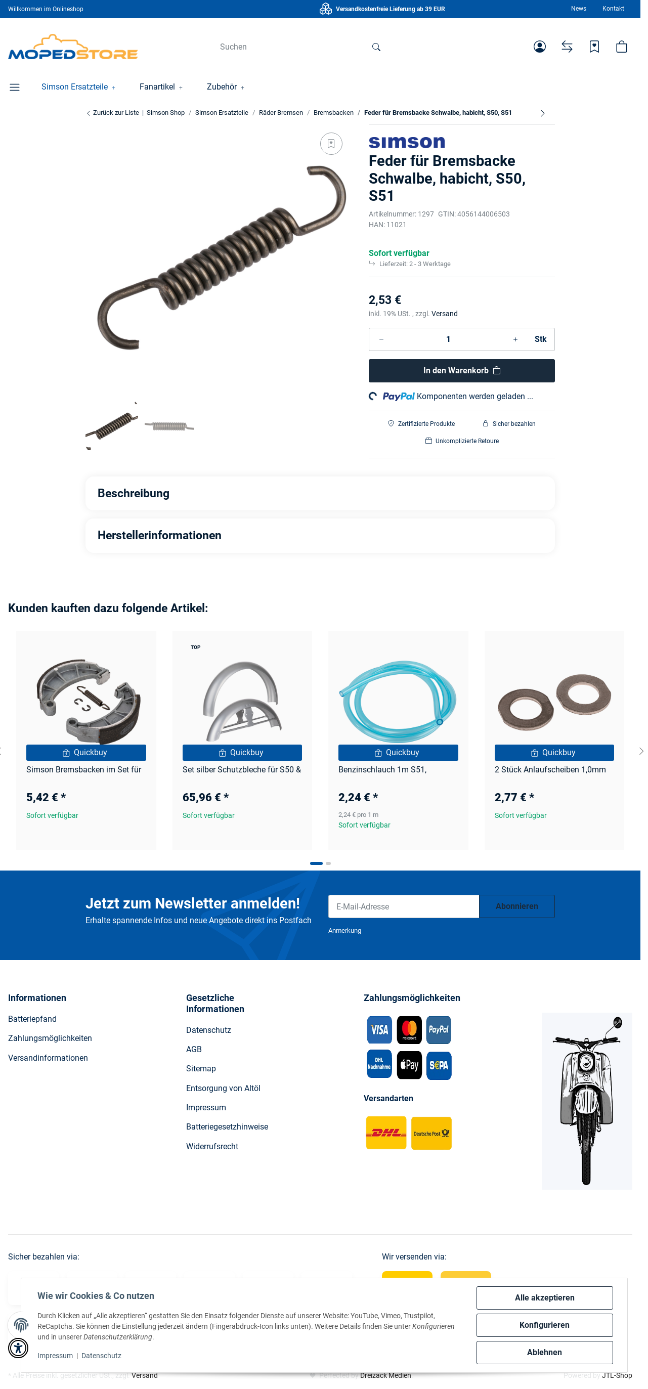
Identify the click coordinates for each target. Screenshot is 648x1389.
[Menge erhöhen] (515, 339)
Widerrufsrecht (212, 1146)
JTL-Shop (617, 1375)
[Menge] (448, 339)
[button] (539, 46)
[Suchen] (288, 46)
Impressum (55, 1356)
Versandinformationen (48, 1058)
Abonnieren (517, 906)
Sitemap (201, 1068)
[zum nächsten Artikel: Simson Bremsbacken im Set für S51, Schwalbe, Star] (543, 112)
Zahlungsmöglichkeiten (50, 1038)
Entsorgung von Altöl (223, 1088)
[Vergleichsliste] (567, 46)
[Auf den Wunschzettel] (331, 144)
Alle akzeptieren (545, 1298)
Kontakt (613, 8)
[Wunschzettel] (594, 46)
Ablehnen (544, 1352)
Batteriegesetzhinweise (227, 1127)
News (578, 8)
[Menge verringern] (381, 339)
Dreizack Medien (385, 1375)
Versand (444, 314)
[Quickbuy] (86, 753)
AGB (194, 1049)
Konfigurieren (545, 1325)
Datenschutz (101, 1356)
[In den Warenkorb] (462, 370)
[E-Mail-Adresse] (404, 906)
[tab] (316, 863)
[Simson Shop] (73, 46)
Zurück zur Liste (112, 112)
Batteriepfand (32, 1019)
